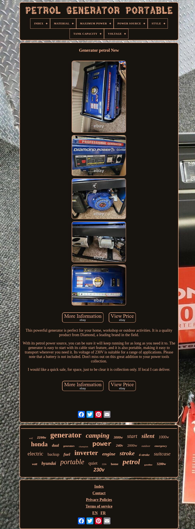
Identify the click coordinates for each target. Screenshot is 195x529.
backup (53, 454)
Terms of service (99, 506)
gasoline (148, 464)
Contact (99, 493)
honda (39, 444)
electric (35, 454)
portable (72, 462)
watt (34, 464)
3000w (118, 437)
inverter (86, 453)
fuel (67, 454)
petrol (131, 462)
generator (66, 435)
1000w (164, 437)
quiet (92, 463)
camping (97, 435)
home (114, 464)
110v (104, 464)
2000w (132, 445)
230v (99, 470)
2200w (41, 437)
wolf (31, 438)
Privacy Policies (99, 500)
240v (119, 445)
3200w (161, 464)
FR (103, 513)
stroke (127, 453)
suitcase (162, 454)
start (132, 436)
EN (95, 513)
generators (69, 446)
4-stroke (144, 455)
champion (83, 446)
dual (55, 445)
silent (147, 436)
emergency (161, 446)
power (102, 444)
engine (108, 454)
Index (99, 486)
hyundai (49, 463)
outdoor (145, 446)
